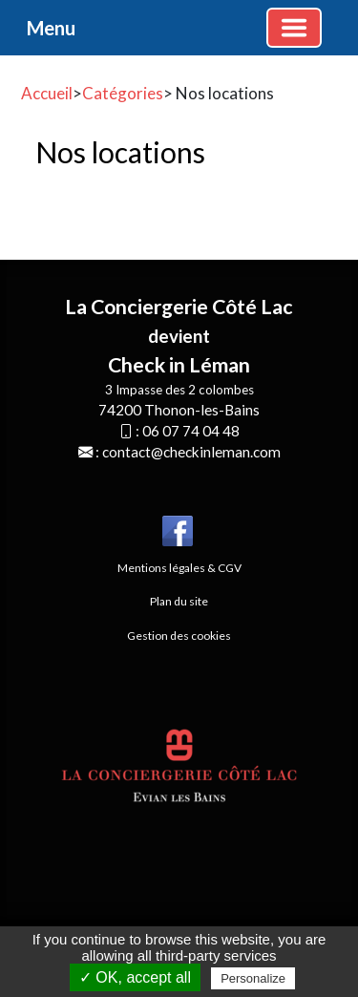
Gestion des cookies (179, 635)
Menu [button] (51, 27)
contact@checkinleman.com (191, 451)
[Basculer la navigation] (294, 28)
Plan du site (179, 601)
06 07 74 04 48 (191, 430)
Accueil (47, 93)
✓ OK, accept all (135, 977)
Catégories (122, 93)
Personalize (253, 978)
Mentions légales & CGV (179, 568)
